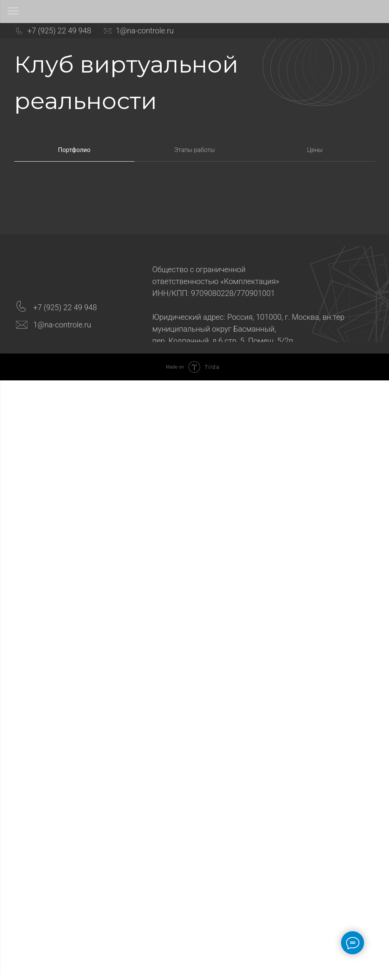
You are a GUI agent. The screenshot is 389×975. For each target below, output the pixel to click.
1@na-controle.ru (145, 30)
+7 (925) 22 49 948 (59, 30)
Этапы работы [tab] (194, 150)
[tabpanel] (194, 210)
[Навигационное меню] (13, 11)
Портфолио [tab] (74, 150)
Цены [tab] (315, 150)
